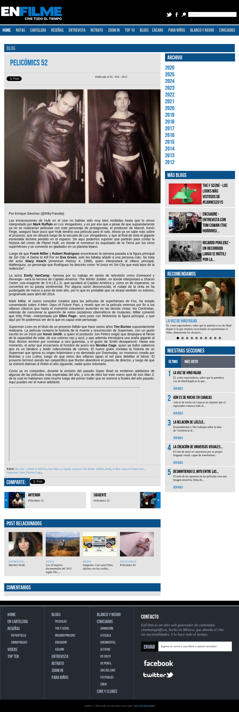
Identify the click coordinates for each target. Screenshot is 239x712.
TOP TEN (13, 656)
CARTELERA (38, 30)
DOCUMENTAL (108, 642)
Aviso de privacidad (144, 705)
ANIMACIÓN (106, 628)
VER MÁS (178, 389)
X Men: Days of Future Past (128, 469)
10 (220, 338)
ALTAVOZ (105, 649)
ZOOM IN (114, 30)
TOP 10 (130, 30)
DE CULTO (105, 656)
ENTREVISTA (77, 30)
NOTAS (20, 30)
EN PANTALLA (18, 635)
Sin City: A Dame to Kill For (31, 469)
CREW (103, 684)
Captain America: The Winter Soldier (83, 469)
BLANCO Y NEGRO (202, 30)
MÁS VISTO (191, 361)
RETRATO (97, 30)
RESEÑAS (57, 30)
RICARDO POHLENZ (65, 635)
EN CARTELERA (17, 621)
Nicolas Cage (33, 472)
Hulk (108, 469)
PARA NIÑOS (176, 30)
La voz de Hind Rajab (181, 321)
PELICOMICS (128, 561)
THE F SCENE (62, 628)
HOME (7, 30)
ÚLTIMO (173, 361)
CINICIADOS (227, 30)
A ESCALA (105, 635)
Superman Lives (16, 472)
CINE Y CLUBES (107, 691)
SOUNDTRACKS (19, 642)
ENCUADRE (61, 642)
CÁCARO (157, 30)
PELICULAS (61, 621)
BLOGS (144, 30)
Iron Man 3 (54, 469)
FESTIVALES (107, 677)
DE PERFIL (105, 663)
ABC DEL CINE (107, 670)
